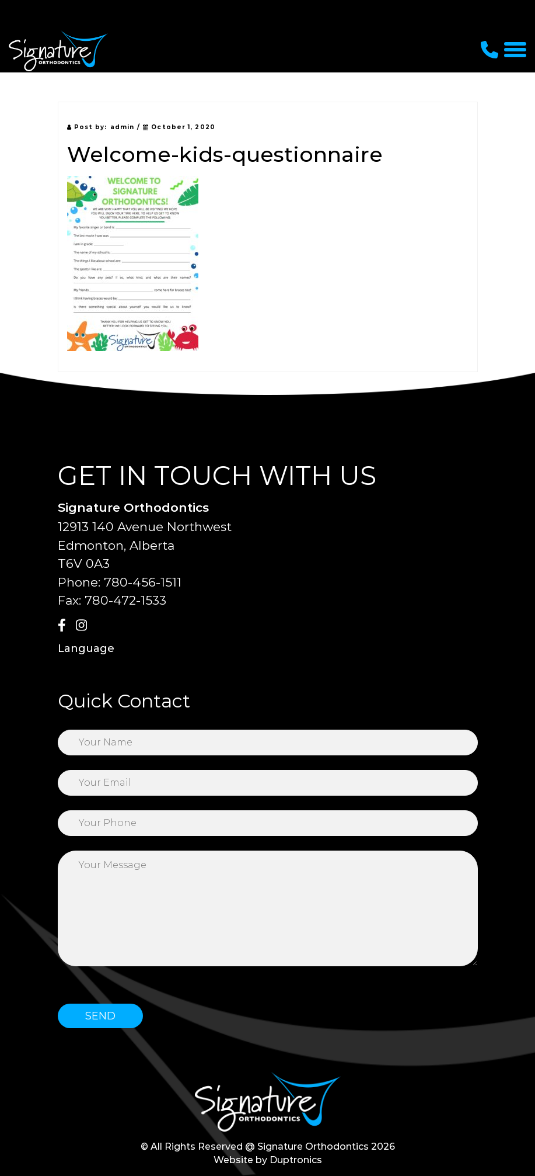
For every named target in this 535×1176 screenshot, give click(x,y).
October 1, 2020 (179, 127)
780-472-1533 (125, 600)
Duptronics (296, 1159)
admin (122, 127)
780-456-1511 (142, 582)
